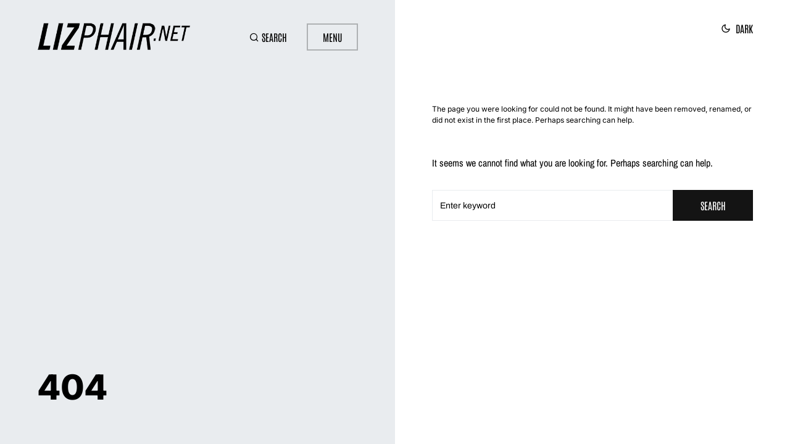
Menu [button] (332, 37)
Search (713, 205)
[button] (268, 37)
